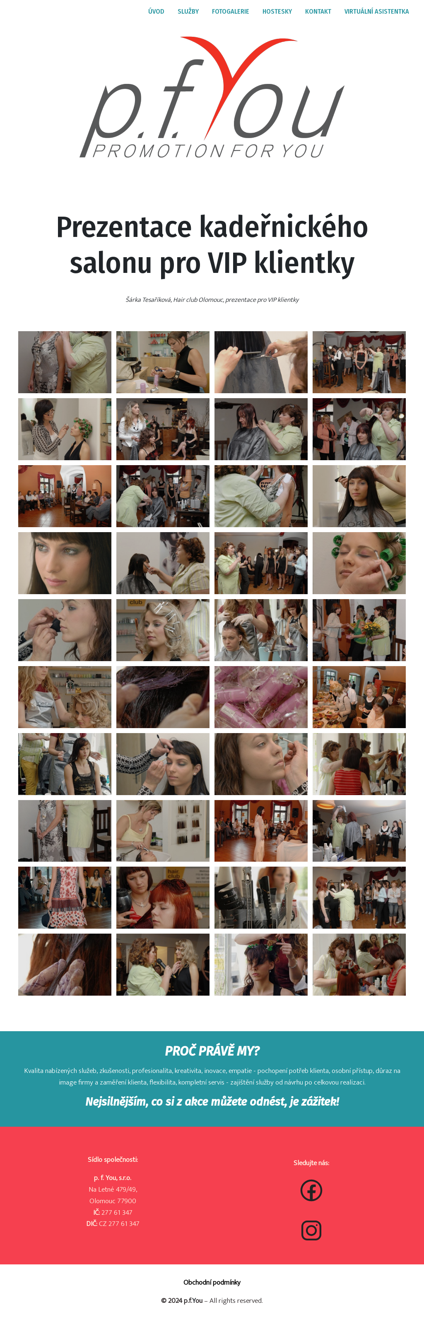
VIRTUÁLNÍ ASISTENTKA (376, 11)
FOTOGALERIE (230, 11)
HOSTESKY (277, 11)
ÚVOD (156, 11)
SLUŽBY (188, 11)
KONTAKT (318, 11)
